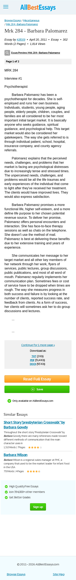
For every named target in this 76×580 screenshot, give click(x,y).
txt (33, 356)
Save (37, 389)
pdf (32, 359)
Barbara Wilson (15, 454)
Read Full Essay (37, 379)
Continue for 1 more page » (38, 345)
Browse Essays (16, 574)
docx (33, 363)
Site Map (58, 574)
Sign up (38, 507)
